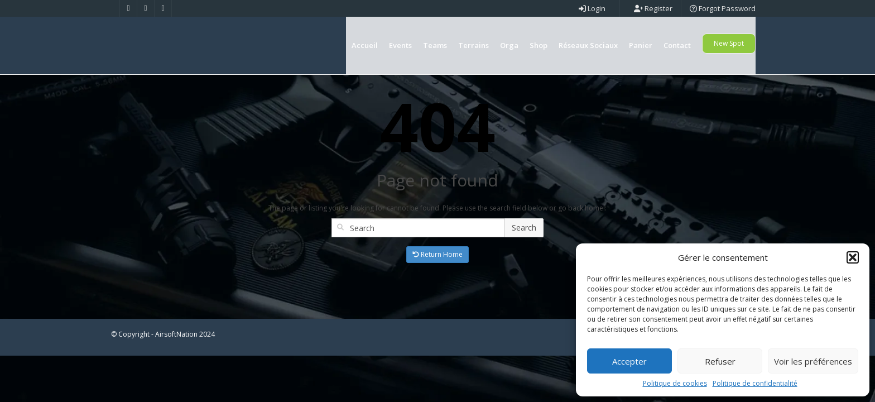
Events (400, 45)
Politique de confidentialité (755, 383)
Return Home (437, 291)
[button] (852, 257)
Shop (538, 45)
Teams (435, 45)
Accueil (365, 45)
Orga (509, 45)
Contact (677, 45)
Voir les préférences (813, 361)
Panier (640, 45)
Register (653, 8)
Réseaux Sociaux (588, 45)
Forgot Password (723, 8)
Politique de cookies (675, 383)
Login (592, 8)
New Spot (729, 43)
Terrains (473, 45)
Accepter (629, 361)
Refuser (720, 361)
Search (524, 265)
